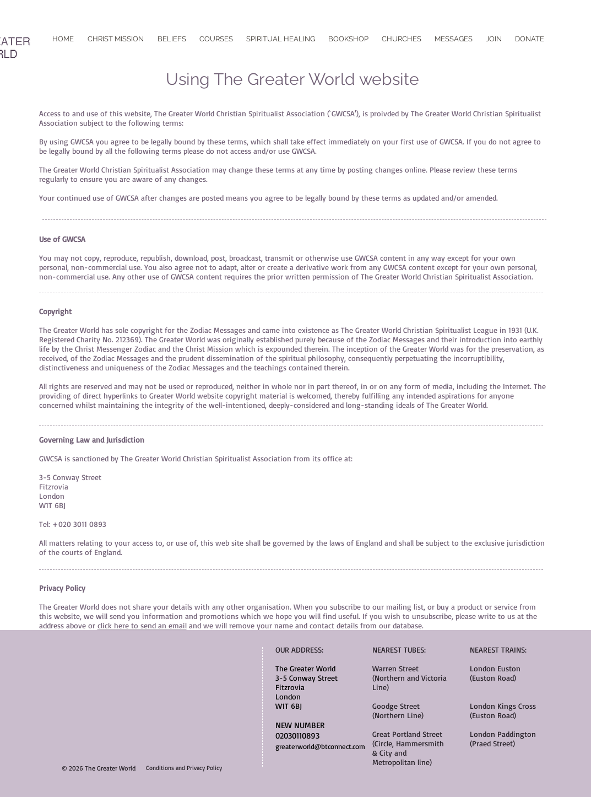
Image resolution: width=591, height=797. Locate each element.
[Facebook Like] (295, 30)
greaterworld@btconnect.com (320, 746)
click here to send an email (142, 625)
